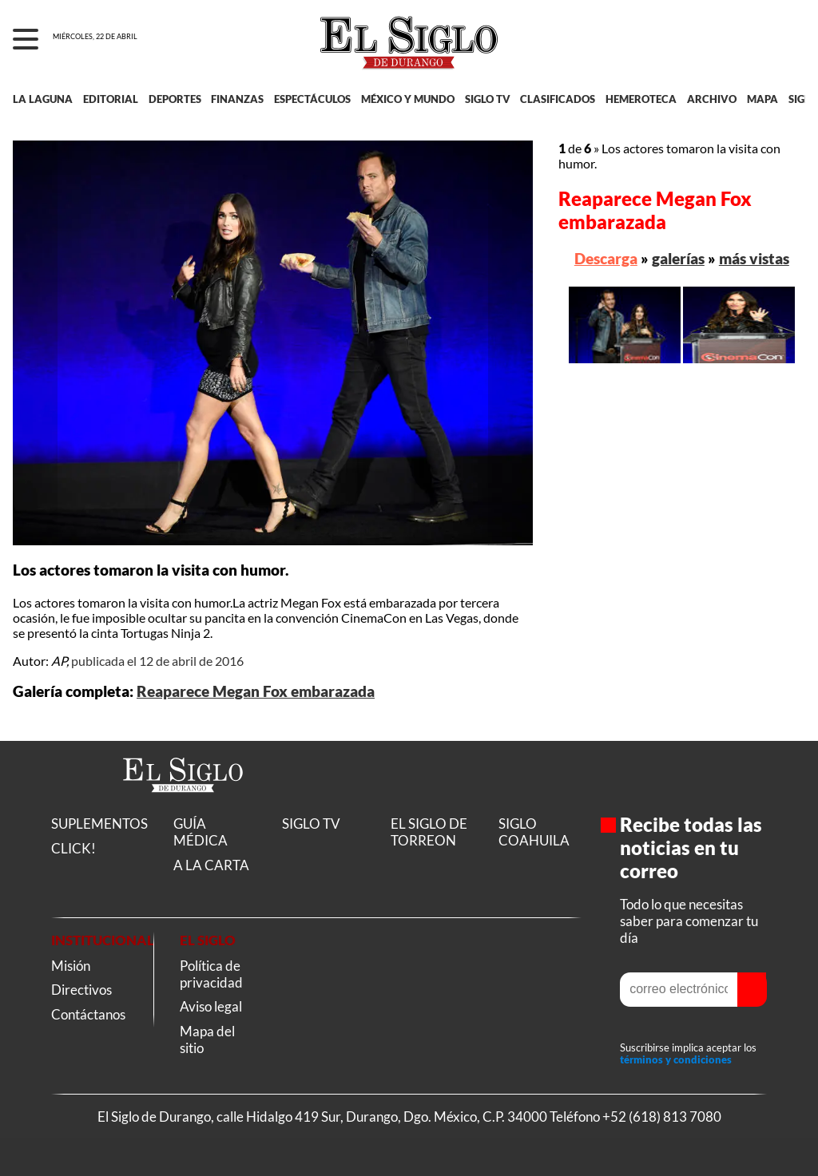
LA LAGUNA (43, 99)
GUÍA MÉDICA (200, 832)
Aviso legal (211, 1006)
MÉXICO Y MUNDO (408, 99)
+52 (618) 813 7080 (661, 1116)
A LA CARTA (211, 865)
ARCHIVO (712, 99)
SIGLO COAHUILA (534, 832)
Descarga (605, 258)
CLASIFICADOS (557, 99)
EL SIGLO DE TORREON (429, 832)
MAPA (762, 99)
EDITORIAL (110, 99)
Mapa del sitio (207, 1039)
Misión (70, 965)
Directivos (81, 989)
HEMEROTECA (641, 99)
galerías (678, 258)
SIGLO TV (487, 99)
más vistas (754, 258)
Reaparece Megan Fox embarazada (256, 691)
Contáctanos (88, 1014)
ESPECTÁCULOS (312, 99)
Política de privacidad (211, 974)
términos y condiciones (676, 1060)
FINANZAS (237, 99)
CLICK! (73, 848)
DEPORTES (175, 99)
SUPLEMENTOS (99, 823)
